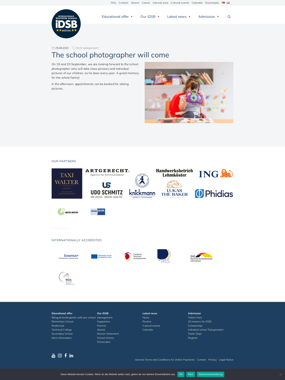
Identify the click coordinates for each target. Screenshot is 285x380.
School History (105, 337)
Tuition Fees (195, 317)
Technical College (62, 329)
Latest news (179, 16)
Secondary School (62, 333)
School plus (103, 341)
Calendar (197, 2)
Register (193, 337)
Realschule (58, 325)
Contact (123, 2)
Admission (209, 16)
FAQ (113, 2)
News (145, 317)
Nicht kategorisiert (87, 48)
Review (146, 321)
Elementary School (62, 321)
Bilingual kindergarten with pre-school (74, 317)
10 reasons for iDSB (199, 321)
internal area (160, 2)
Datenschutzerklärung (210, 374)
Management (105, 317)
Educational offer (117, 16)
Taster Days (195, 333)
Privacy (212, 359)
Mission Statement (108, 333)
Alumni (135, 2)
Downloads (212, 2)
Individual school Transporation (206, 329)
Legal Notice (226, 359)
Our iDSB (150, 16)
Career (146, 2)
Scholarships (195, 325)
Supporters (103, 321)
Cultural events (180, 2)
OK (181, 374)
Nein (190, 374)
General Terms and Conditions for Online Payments (165, 359)
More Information (62, 337)
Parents (101, 325)
